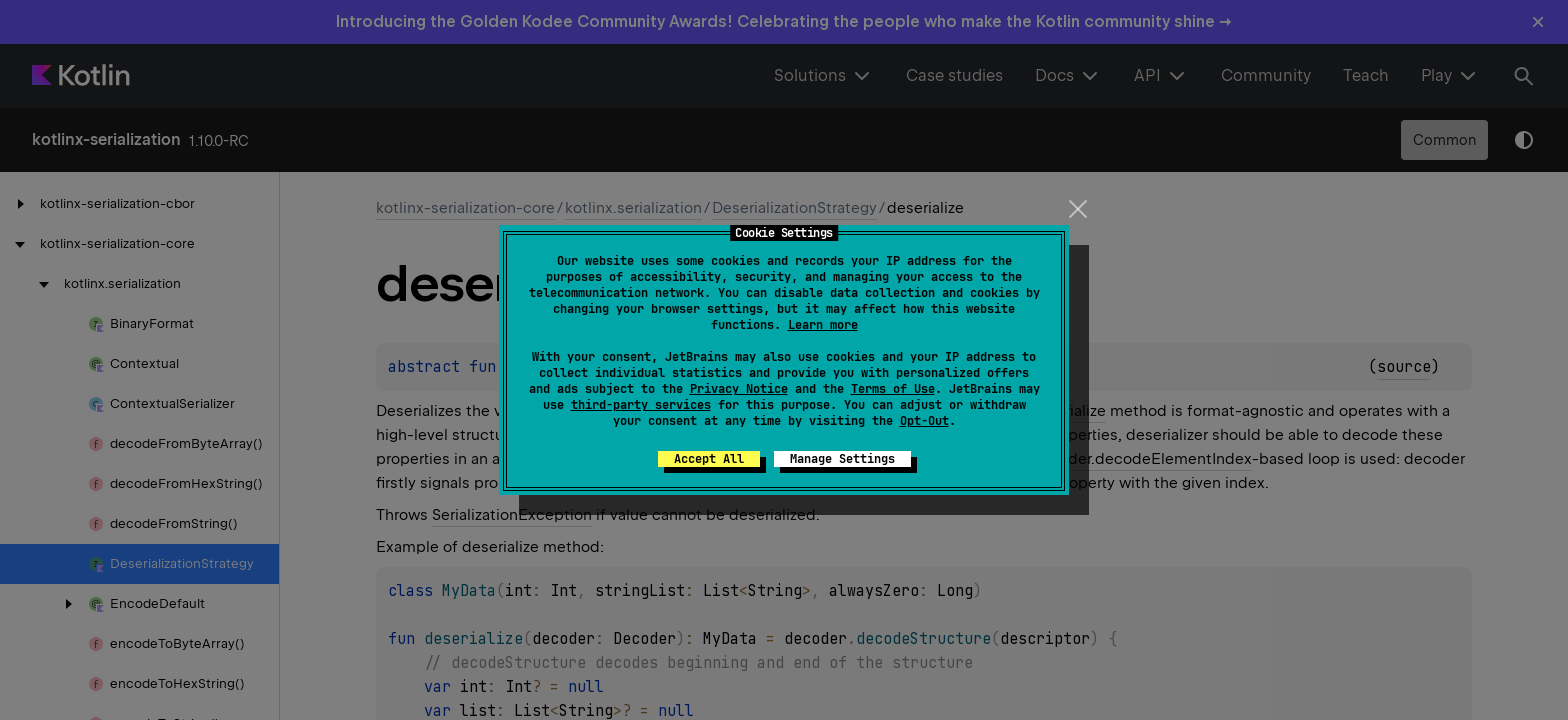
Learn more (823, 325)
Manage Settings (842, 459)
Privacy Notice (739, 389)
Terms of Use (893, 389)
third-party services (641, 405)
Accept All (709, 459)
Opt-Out (924, 421)
